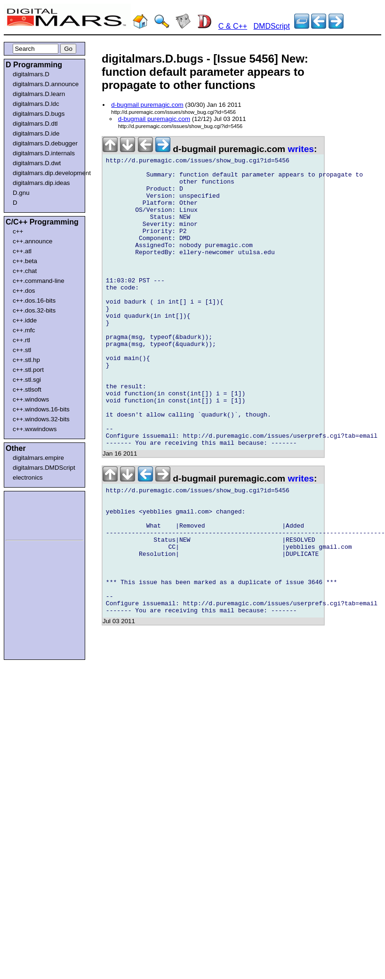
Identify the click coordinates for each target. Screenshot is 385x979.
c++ (18, 231)
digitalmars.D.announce (46, 84)
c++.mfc (24, 330)
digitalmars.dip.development (46, 173)
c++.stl (22, 349)
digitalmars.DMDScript (44, 467)
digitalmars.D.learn (39, 93)
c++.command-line (38, 280)
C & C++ (232, 26)
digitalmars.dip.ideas (41, 182)
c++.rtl (21, 340)
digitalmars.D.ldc (36, 103)
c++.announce (33, 241)
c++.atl (22, 251)
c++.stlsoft (27, 389)
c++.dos (24, 290)
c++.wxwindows (34, 429)
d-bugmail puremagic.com (147, 104)
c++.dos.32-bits (34, 310)
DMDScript (272, 26)
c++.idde (25, 320)
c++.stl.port (28, 369)
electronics (28, 477)
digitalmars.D (31, 74)
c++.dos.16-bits (34, 300)
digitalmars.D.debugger (45, 143)
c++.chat (25, 270)
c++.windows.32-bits (41, 419)
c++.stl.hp (26, 359)
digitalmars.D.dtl (35, 123)
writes (301, 149)
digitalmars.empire (38, 457)
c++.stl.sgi (27, 379)
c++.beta (25, 261)
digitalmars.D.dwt (37, 163)
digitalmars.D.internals (44, 153)
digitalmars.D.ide (36, 133)
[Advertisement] (34, 514)
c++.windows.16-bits (41, 409)
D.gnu (21, 192)
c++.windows (31, 399)
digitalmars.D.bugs (38, 113)
